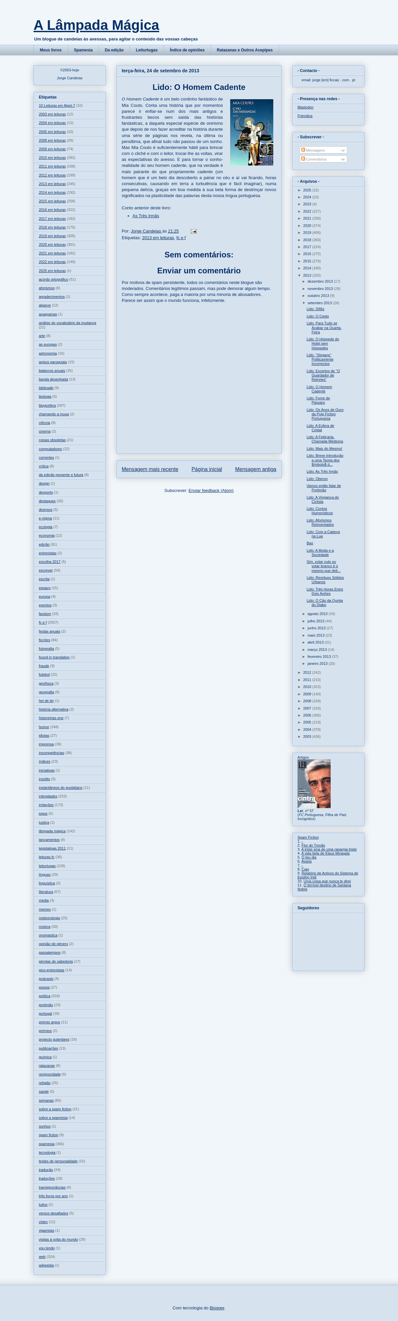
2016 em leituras (52, 210)
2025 (307, 190)
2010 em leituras (52, 158)
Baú (309, 543)
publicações (48, 1048)
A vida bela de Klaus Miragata (325, 853)
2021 (307, 218)
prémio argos (49, 1022)
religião (44, 1083)
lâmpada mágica (52, 831)
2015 (307, 261)
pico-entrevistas (51, 970)
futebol (44, 674)
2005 (307, 722)
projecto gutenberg (54, 1039)
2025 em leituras (52, 271)
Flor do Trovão (313, 845)
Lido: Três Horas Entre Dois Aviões (324, 591)
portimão (46, 1005)
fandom (45, 614)
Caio (305, 869)
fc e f (181, 237)
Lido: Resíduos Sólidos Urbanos (325, 580)
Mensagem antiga (255, 469)
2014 (307, 268)
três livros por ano (53, 1196)
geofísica (46, 683)
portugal (45, 1013)
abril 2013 (315, 642)
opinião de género (53, 944)
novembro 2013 (320, 289)
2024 (307, 197)
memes (45, 909)
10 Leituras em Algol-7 (57, 105)
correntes (46, 457)
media (44, 900)
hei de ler (46, 701)
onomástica (48, 935)
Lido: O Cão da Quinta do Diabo (324, 602)
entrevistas (47, 553)
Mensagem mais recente (150, 469)
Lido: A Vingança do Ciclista (322, 499)
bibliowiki (46, 388)
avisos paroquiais (53, 362)
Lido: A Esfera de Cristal (320, 428)
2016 (307, 254)
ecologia (45, 527)
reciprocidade (50, 1074)
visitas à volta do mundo (58, 1239)
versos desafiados (53, 1213)
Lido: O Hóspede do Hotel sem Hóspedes (322, 343)
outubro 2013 (318, 296)
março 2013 (317, 650)
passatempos (49, 952)
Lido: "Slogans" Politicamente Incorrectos (319, 359)
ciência (44, 423)
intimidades (48, 796)
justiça (44, 822)
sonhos (44, 1126)
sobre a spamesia (53, 1118)
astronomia (48, 353)
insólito (44, 779)
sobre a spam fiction (55, 1109)
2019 (307, 233)
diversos (45, 510)
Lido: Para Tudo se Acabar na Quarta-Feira (324, 327)
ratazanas (47, 1066)
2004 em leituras (52, 123)
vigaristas (46, 1230)
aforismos (47, 288)
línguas (44, 874)
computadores (50, 449)
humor (44, 727)
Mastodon (305, 107)
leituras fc (46, 857)
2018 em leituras (52, 227)
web (42, 1257)
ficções (44, 640)
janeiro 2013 (318, 663)
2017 (307, 247)
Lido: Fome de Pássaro (318, 400)
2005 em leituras (52, 132)
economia (47, 535)
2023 (307, 204)
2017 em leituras (52, 219)
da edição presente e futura (61, 475)
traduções (47, 1178)
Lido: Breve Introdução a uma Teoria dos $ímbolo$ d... (324, 459)
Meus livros (51, 50)
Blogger (217, 1307)
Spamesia (83, 50)
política (44, 996)
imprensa (46, 744)
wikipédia (46, 1265)
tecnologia (47, 1152)
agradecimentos (52, 297)
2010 (307, 687)
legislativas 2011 (52, 848)
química (45, 1057)
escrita (44, 579)
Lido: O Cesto (317, 316)
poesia (44, 987)
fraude (44, 666)
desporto (46, 492)
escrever (46, 570)
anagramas (48, 314)
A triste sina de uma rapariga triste (329, 849)
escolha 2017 (49, 562)
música (44, 927)
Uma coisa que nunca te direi (327, 881)
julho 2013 (316, 621)
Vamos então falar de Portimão (323, 488)
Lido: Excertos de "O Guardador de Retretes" (323, 375)
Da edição (114, 50)
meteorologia (49, 918)
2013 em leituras (158, 237)
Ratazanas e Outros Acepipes (245, 50)
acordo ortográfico (53, 279)
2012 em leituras (52, 175)
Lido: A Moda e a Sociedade (320, 552)
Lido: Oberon (317, 479)
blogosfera (47, 405)
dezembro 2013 (320, 281)
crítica (43, 466)
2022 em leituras (52, 262)
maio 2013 (316, 635)
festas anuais (49, 631)
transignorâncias (52, 1187)
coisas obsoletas (52, 440)
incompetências (51, 753)
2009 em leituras (52, 149)
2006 (307, 715)
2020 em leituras (52, 244)
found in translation (54, 657)
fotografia (46, 649)
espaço (44, 588)
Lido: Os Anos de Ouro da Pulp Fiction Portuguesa (324, 414)
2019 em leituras (52, 236)
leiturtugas (47, 866)
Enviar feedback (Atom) (211, 490)
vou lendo (47, 1248)
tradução (46, 1170)
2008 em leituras (52, 140)
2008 (307, 701)
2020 (307, 226)
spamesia (46, 1144)
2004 (307, 729)
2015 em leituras (52, 201)
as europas (48, 344)
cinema (44, 431)
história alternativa (53, 709)
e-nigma (45, 518)
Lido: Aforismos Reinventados (320, 522)
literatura (46, 892)
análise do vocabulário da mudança (67, 323)
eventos (45, 605)
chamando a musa (54, 414)
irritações (46, 805)
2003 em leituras (52, 114)
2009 (307, 694)
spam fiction (48, 1135)
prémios (45, 1031)
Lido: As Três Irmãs (322, 471)
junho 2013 (317, 628)
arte (42, 336)
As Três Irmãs (146, 215)
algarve (45, 305)
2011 (307, 680)
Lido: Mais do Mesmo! (324, 449)
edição (44, 544)
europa (44, 596)
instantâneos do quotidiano (61, 788)
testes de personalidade (58, 1161)
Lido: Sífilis (315, 309)
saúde (44, 1091)
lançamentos (49, 840)
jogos (43, 813)
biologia (45, 396)
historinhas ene (51, 718)
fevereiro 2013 (319, 657)
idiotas (44, 735)
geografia (46, 692)
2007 (307, 708)
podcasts (46, 979)
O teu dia (308, 857)
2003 (307, 736)
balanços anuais (52, 371)
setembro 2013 (320, 303)
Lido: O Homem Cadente (319, 389)
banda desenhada (53, 379)
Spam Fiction (308, 837)
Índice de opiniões (187, 50)
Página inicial (206, 469)
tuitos (43, 1205)
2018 (307, 240)
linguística (47, 883)
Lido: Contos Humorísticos (319, 511)
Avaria (306, 861)
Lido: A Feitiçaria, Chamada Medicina (324, 439)
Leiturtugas (147, 50)
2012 (307, 672)
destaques (47, 501)
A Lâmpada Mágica (96, 25)
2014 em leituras (52, 192)
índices (44, 761)
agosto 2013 (318, 614)
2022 (307, 211)
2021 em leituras (52, 253)
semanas (46, 1100)
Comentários (314, 159)
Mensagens (313, 150)
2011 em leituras (52, 166)
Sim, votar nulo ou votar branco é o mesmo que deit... (323, 566)
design (44, 483)
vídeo (43, 1222)
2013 (307, 275)
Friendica (305, 116)
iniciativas (47, 770)
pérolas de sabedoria (56, 961)
